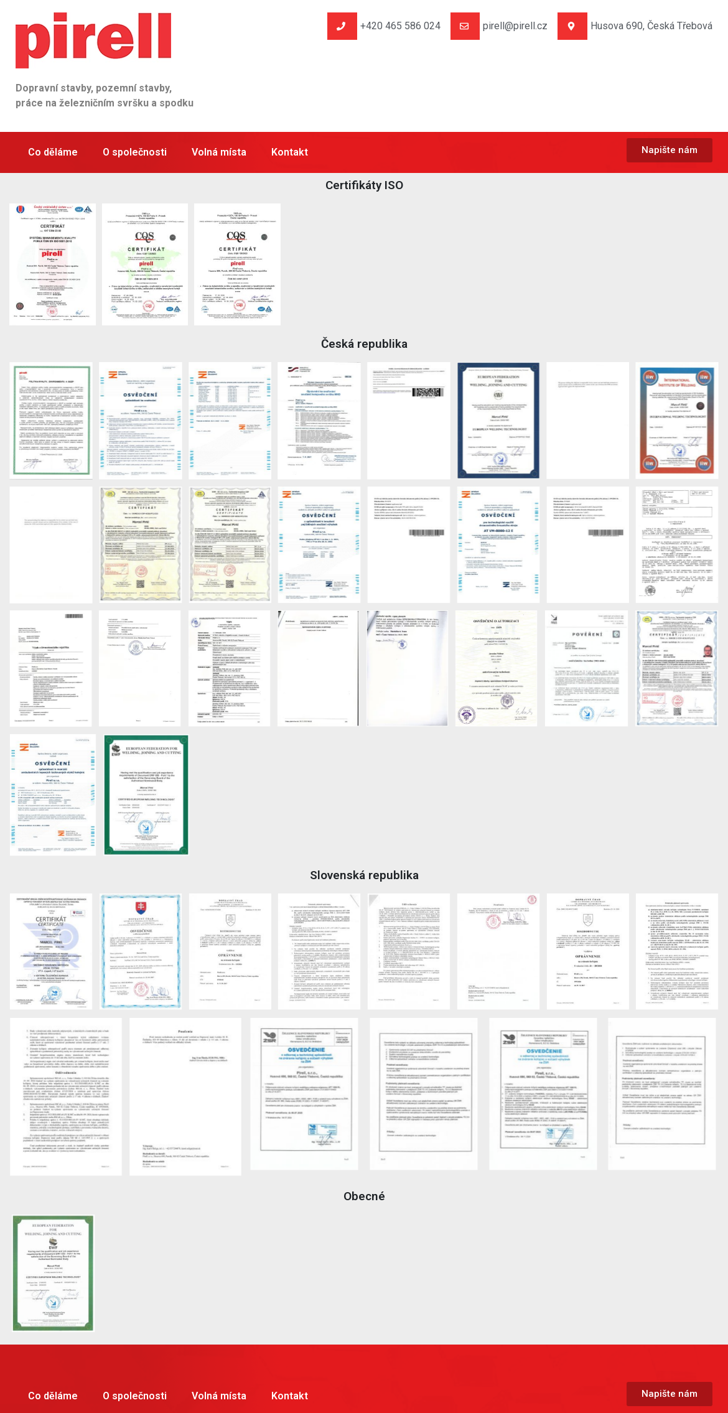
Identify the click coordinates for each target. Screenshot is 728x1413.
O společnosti (135, 152)
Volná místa (219, 152)
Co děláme (53, 152)
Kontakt (289, 152)
